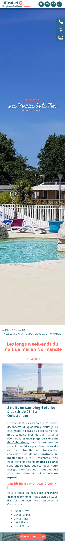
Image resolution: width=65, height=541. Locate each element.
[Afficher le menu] (27, 4)
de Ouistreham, (18, 442)
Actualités (20, 329)
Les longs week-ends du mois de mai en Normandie (33, 333)
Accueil (6, 329)
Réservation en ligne (32, 536)
